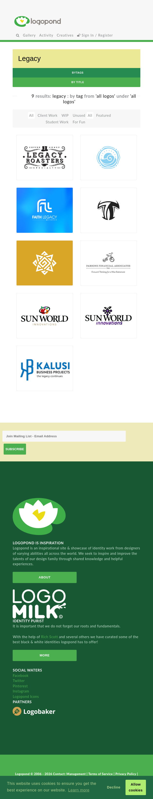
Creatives (65, 35)
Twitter (19, 681)
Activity (46, 35)
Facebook (20, 675)
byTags (78, 72)
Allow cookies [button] (136, 787)
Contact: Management (70, 774)
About (45, 577)
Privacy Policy (126, 774)
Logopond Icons (26, 696)
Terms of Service (101, 774)
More (45, 655)
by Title (77, 82)
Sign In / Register (95, 35)
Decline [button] (113, 787)
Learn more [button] (78, 790)
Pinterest (20, 686)
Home (76, 21)
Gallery (29, 35)
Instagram (21, 691)
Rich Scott (50, 637)
